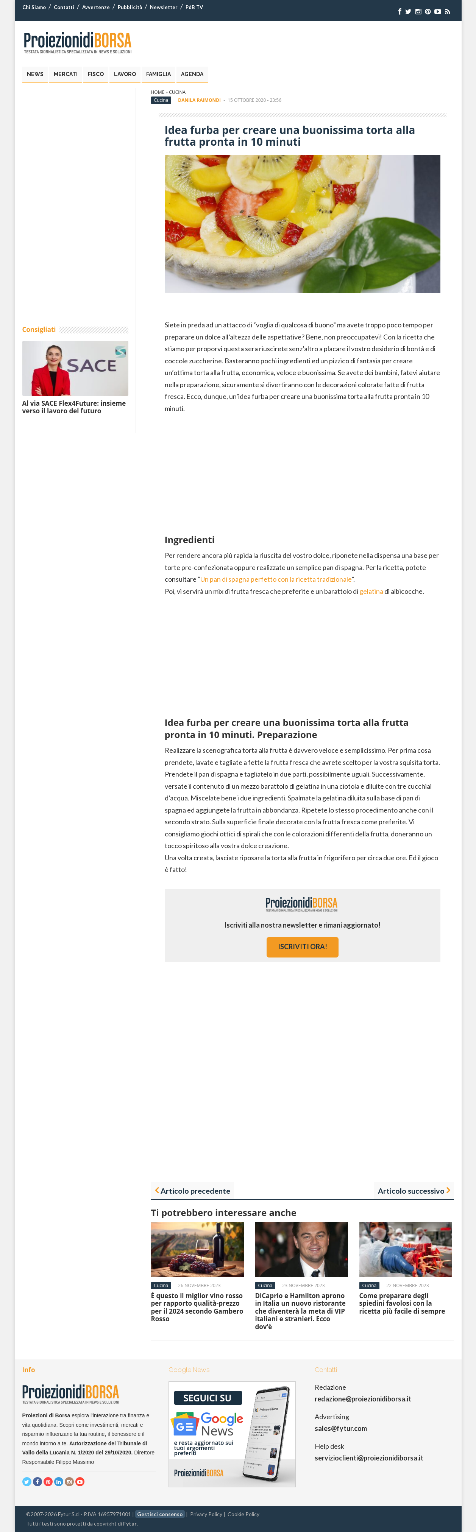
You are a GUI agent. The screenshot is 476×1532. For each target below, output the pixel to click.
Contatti (64, 7)
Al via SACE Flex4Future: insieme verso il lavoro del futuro (74, 407)
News (35, 74)
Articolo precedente (195, 1190)
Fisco (96, 74)
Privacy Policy (206, 1514)
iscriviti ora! (302, 946)
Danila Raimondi (199, 100)
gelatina (371, 591)
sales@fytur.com (341, 1428)
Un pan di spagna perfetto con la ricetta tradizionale (275, 579)
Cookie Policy (243, 1514)
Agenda (192, 74)
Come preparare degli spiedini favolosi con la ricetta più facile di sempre (402, 1303)
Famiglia (158, 74)
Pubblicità (130, 7)
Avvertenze (96, 7)
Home (158, 92)
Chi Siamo (34, 7)
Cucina (177, 92)
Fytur (130, 1523)
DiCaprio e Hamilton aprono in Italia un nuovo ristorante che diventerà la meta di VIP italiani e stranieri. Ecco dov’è (300, 1311)
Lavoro (125, 74)
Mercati (66, 74)
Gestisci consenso (160, 1514)
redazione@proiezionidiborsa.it (363, 1399)
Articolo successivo (411, 1190)
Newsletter (164, 7)
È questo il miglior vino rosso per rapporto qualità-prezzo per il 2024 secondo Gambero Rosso (197, 1307)
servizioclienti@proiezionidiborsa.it (369, 1458)
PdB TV (194, 7)
